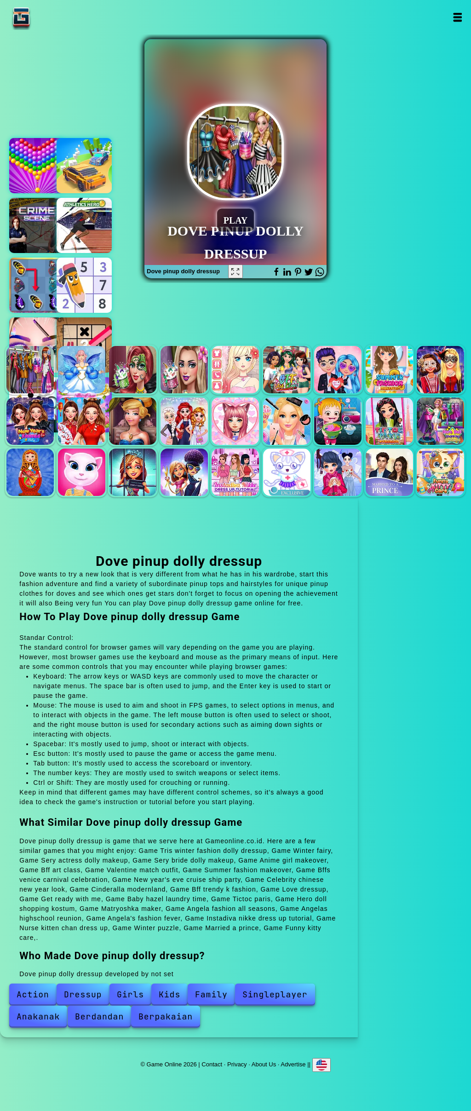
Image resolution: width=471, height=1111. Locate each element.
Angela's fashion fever (184, 472)
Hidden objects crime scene (36, 225)
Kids (169, 994)
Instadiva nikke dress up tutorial (235, 472)
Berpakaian (165, 1016)
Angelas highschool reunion (132, 472)
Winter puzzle (338, 472)
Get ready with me (286, 421)
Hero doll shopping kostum (440, 421)
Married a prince (389, 472)
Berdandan (99, 1016)
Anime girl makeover (235, 369)
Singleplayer (275, 994)
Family (211, 994)
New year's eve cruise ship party (30, 421)
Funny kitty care (440, 472)
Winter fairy (81, 369)
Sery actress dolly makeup (132, 369)
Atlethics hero (84, 225)
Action (33, 994)
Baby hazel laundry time (338, 421)
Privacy (237, 1063)
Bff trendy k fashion (184, 421)
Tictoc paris (389, 421)
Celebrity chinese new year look (81, 421)
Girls (130, 994)
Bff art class (286, 369)
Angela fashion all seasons (81, 472)
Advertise (293, 1063)
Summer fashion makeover (389, 369)
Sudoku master (84, 285)
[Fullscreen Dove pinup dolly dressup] (235, 271)
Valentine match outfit (338, 369)
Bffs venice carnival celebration (440, 369)
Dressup (83, 994)
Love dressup (235, 421)
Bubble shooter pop (36, 165)
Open (457, 17)
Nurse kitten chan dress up (286, 472)
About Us (264, 1063)
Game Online (50, 17)
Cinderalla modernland (132, 421)
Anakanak (38, 1016)
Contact (211, 1063)
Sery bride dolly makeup (184, 369)
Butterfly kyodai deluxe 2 (36, 285)
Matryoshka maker (30, 472)
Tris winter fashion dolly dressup (30, 369)
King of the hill (84, 165)
